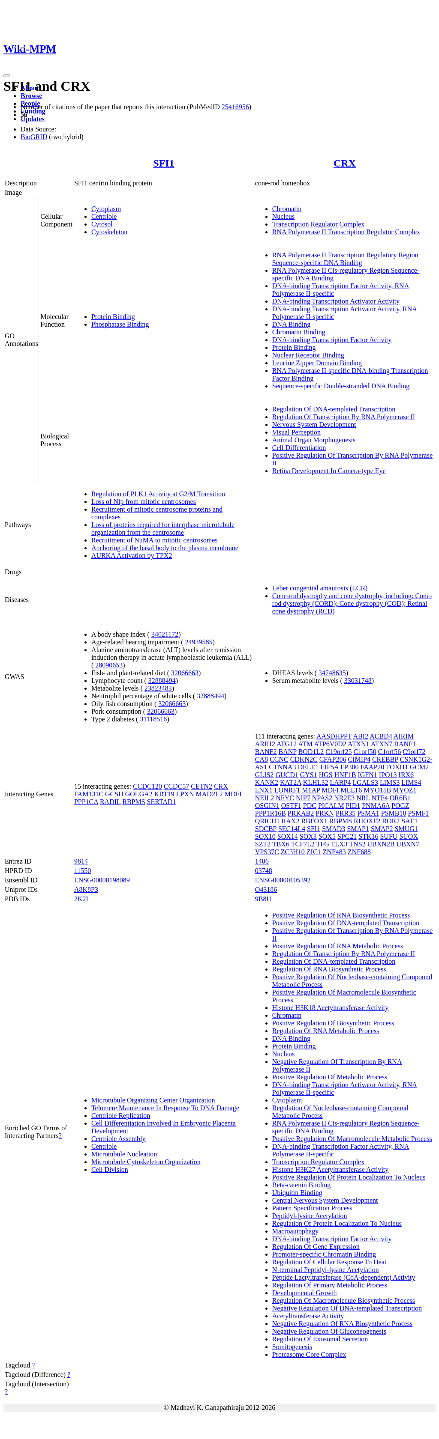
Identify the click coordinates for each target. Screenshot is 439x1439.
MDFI (233, 794)
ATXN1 (359, 744)
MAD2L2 (209, 794)
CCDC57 (176, 786)
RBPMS (133, 801)
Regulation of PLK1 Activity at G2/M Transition (158, 494)
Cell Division (109, 1169)
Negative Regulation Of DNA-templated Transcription (347, 1308)
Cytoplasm (106, 208)
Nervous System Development (314, 424)
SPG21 (347, 836)
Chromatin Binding (298, 332)
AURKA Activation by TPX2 (131, 555)
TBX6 (280, 844)
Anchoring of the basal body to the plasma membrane (164, 547)
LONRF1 (287, 790)
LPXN (185, 794)
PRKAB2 (301, 813)
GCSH (114, 794)
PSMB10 (393, 813)
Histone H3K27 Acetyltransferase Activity (330, 1169)
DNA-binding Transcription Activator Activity (336, 301)
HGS (326, 774)
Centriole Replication (120, 1115)
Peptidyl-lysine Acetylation (309, 1215)
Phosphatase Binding (120, 324)
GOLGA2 (139, 794)
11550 (82, 870)
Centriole (104, 216)
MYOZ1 (404, 790)
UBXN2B (381, 844)
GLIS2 (264, 774)
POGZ (400, 805)
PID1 (353, 805)
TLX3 (339, 844)
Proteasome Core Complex (309, 1354)
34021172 (164, 634)
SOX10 (265, 836)
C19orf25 (338, 751)
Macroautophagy (295, 1231)
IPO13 (388, 774)
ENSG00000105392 (283, 880)
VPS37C (267, 851)
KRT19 (164, 794)
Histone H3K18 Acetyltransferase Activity (330, 1007)
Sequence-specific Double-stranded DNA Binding (340, 386)
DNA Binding (291, 324)
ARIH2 (265, 744)
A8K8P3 (86, 889)
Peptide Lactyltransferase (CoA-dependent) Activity (343, 1277)
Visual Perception (296, 432)
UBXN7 (408, 844)
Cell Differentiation (299, 447)
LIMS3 (390, 782)
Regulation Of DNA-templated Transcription (334, 409)
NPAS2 (322, 797)
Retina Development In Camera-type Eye (329, 470)
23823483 (158, 688)
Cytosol (102, 224)
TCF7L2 (303, 844)
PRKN (325, 813)
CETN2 (201, 786)
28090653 (109, 665)
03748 (263, 870)
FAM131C (88, 794)
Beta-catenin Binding (301, 1185)
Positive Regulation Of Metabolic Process (329, 1077)
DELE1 (308, 767)
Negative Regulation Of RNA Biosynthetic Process (342, 1323)
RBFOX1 (314, 821)
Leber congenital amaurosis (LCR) (320, 588)
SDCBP (266, 828)
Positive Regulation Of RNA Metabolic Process (337, 946)
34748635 (332, 672)
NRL (363, 797)
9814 (81, 861)
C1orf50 (364, 751)
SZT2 (263, 844)
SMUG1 (406, 828)
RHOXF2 (367, 821)
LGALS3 (365, 782)
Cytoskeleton (109, 231)
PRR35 (345, 813)
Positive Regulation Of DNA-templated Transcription (345, 923)
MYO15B (377, 790)
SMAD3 (333, 828)
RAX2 (291, 821)
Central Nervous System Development (325, 1200)
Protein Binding (113, 316)
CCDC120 (147, 786)
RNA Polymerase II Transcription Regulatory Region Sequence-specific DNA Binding (345, 258)
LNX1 (264, 790)
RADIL (110, 801)
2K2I (81, 899)
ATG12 (287, 744)
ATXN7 (382, 744)
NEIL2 (264, 797)
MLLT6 (351, 790)
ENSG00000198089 (102, 880)
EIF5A (329, 767)
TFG (322, 844)
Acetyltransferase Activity (308, 1316)
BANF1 (405, 744)
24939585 (198, 642)
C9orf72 (414, 751)
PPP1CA (86, 801)
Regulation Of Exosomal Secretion (320, 1339)
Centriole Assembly (118, 1138)
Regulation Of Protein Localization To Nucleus (337, 1223)
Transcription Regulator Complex (318, 224)
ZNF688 (359, 851)
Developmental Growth (304, 1292)
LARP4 (340, 782)
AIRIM (404, 736)
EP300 (349, 767)
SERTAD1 (161, 801)
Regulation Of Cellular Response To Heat (329, 1262)
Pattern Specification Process (312, 1208)
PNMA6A (376, 805)
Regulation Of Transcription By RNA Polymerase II (343, 416)
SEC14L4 (291, 828)
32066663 (184, 672)
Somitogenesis (292, 1346)
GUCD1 (286, 774)
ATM (305, 744)
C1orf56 (389, 751)
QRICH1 (267, 821)
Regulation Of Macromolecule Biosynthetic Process (343, 1300)
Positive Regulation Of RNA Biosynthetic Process (341, 915)
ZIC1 (314, 851)
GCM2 (419, 767)
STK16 (368, 836)
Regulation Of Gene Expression (316, 1246)
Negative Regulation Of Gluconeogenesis (329, 1331)
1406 (262, 861)
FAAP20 (373, 767)
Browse (31, 95)
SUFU (388, 836)
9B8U (263, 899)
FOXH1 (397, 767)
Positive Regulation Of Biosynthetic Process (333, 1023)
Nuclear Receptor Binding (308, 355)
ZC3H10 (293, 851)
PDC (309, 805)
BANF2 (266, 751)
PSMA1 (368, 813)
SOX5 (327, 836)
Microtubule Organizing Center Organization (153, 1100)
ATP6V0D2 (330, 744)
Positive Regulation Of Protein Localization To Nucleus (349, 1177)
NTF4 (380, 797)
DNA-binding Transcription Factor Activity (332, 339)
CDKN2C (304, 759)
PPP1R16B (270, 813)
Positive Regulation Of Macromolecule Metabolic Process (352, 1138)
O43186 (266, 889)
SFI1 (163, 163)
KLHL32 (315, 782)
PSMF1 (418, 813)
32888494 (162, 680)
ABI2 (361, 736)
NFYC (285, 797)
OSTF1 (291, 805)
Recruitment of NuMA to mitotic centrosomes (154, 540)
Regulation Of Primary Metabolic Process (329, 1285)
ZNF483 (334, 851)
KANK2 (266, 782)
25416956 (235, 106)
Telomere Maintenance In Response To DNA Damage (165, 1107)
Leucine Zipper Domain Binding (317, 362)
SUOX (408, 836)
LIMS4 (411, 782)
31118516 (153, 719)
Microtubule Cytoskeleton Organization (146, 1161)
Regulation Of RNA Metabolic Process (325, 1030)
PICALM (331, 805)
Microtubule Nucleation (124, 1154)
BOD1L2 (311, 751)
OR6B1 (400, 797)
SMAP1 (358, 828)
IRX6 (406, 774)
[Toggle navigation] (6, 75)
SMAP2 (382, 828)
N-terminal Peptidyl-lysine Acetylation (325, 1269)
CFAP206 (332, 759)
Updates (33, 118)
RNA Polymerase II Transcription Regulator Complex (346, 231)
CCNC (279, 759)
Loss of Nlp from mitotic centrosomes (143, 501)
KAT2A (290, 782)
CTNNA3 (282, 767)
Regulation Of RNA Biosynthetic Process (329, 969)
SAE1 (409, 821)
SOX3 (308, 836)
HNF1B (345, 774)
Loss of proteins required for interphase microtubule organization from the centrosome (163, 528)
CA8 (261, 759)
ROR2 (391, 821)
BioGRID (34, 136)
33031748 (358, 680)
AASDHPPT (334, 736)
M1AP (311, 790)
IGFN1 (367, 774)
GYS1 (308, 774)
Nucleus (283, 216)
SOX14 (287, 836)
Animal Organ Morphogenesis (313, 440)
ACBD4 (381, 736)
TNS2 (357, 844)
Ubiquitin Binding (297, 1192)
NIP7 (303, 797)
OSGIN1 (267, 805)
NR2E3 (344, 797)
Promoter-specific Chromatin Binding (324, 1254)
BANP (288, 751)
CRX (345, 163)
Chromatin (286, 208)
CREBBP (385, 759)
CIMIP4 (359, 759)
